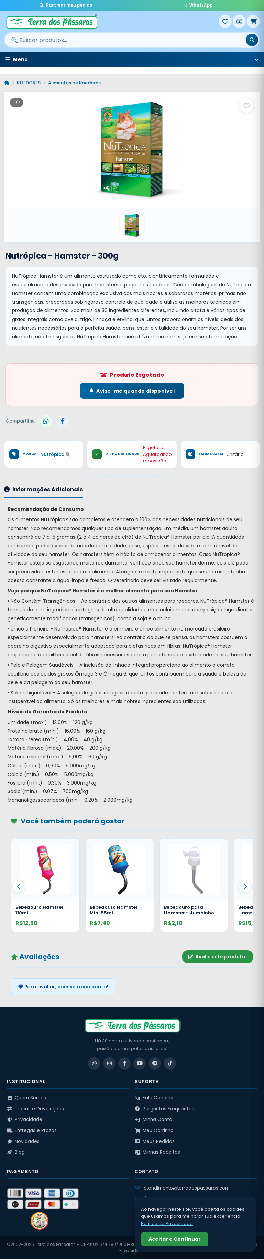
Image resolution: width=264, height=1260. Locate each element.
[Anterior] (18, 887)
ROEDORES (29, 82)
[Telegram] (154, 1064)
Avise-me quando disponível (132, 391)
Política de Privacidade (167, 1223)
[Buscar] (252, 40)
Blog (16, 1152)
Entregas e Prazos (32, 1131)
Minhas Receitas (157, 1152)
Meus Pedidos (155, 1142)
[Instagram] (109, 1064)
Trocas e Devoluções (35, 1109)
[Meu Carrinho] (253, 21)
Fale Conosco (155, 1098)
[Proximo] (245, 887)
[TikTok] (170, 1064)
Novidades (23, 1142)
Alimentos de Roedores (74, 82)
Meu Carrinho (154, 1131)
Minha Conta (153, 1120)
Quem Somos (26, 1098)
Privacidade (24, 1120)
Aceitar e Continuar (174, 1239)
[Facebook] (124, 1064)
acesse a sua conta (82, 987)
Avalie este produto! (217, 957)
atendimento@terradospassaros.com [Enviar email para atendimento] (182, 1188)
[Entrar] (239, 21)
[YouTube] (139, 1064)
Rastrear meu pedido (66, 5)
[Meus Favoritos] (225, 21)
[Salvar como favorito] (246, 105)
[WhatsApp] (94, 1064)
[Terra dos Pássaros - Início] (111, 21)
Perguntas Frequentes (164, 1109)
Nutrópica (55, 454)
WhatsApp (198, 5)
